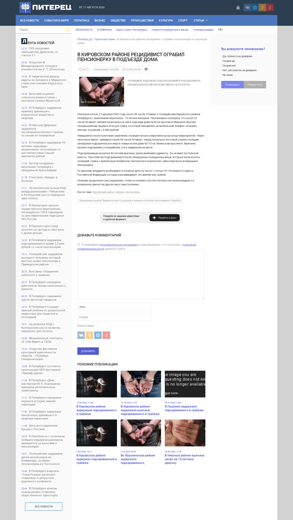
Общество (118, 20)
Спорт (182, 20)
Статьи (199, 20)
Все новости (44, 506)
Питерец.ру (84, 39)
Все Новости (29, 20)
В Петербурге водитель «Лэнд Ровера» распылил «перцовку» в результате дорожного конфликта (40, 476)
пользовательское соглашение (119, 244)
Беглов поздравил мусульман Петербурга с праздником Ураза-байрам (38, 166)
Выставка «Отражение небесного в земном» (39, 273)
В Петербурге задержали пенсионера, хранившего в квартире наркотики (41, 415)
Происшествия (142, 20)
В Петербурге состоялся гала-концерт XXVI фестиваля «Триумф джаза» (41, 369)
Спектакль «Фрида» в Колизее (39, 179)
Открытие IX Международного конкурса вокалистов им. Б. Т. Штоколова (42, 65)
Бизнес (100, 20)
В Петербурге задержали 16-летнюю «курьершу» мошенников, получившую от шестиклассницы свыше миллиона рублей (43, 149)
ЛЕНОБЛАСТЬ (84, 29)
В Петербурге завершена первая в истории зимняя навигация (41, 401)
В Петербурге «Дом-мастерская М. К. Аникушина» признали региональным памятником (41, 385)
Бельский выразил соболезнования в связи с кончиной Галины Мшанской (40, 97)
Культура (166, 20)
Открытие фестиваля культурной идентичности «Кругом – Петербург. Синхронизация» (39, 354)
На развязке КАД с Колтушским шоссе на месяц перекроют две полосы (40, 327)
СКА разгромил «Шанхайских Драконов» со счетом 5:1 (39, 51)
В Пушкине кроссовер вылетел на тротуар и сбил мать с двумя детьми (42, 229)
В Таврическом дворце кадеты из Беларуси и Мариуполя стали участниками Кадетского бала (43, 81)
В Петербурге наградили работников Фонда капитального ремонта (43, 285)
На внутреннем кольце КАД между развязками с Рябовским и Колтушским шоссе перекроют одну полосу (43, 193)
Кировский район (103, 192)
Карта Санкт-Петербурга (131, 29)
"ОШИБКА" (175, 200)
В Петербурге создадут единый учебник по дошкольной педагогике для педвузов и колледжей (43, 312)
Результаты (255, 84)
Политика (81, 20)
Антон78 (113, 69)
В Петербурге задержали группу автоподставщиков (41, 297)
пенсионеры (132, 192)
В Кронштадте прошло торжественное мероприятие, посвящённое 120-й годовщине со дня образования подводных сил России (42, 212)
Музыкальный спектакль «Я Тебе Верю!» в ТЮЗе (42, 339)
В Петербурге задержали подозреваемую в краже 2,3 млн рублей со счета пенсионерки (42, 243)
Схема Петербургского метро (170, 29)
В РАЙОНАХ (104, 29)
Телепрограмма (203, 29)
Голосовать (232, 84)
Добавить (88, 351)
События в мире (56, 20)
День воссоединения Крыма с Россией (39, 427)
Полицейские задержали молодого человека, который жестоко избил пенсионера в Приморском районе (41, 259)
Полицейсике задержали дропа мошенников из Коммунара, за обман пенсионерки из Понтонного (41, 459)
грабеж (119, 192)
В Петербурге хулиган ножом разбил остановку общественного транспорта (39, 491)
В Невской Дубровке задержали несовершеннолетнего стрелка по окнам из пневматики (42, 130)
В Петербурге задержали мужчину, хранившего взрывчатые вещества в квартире (41, 113)
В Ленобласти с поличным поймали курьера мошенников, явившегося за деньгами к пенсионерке (43, 441)
